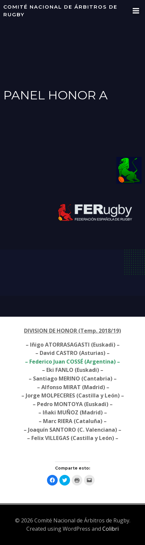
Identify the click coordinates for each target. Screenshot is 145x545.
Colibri (110, 528)
